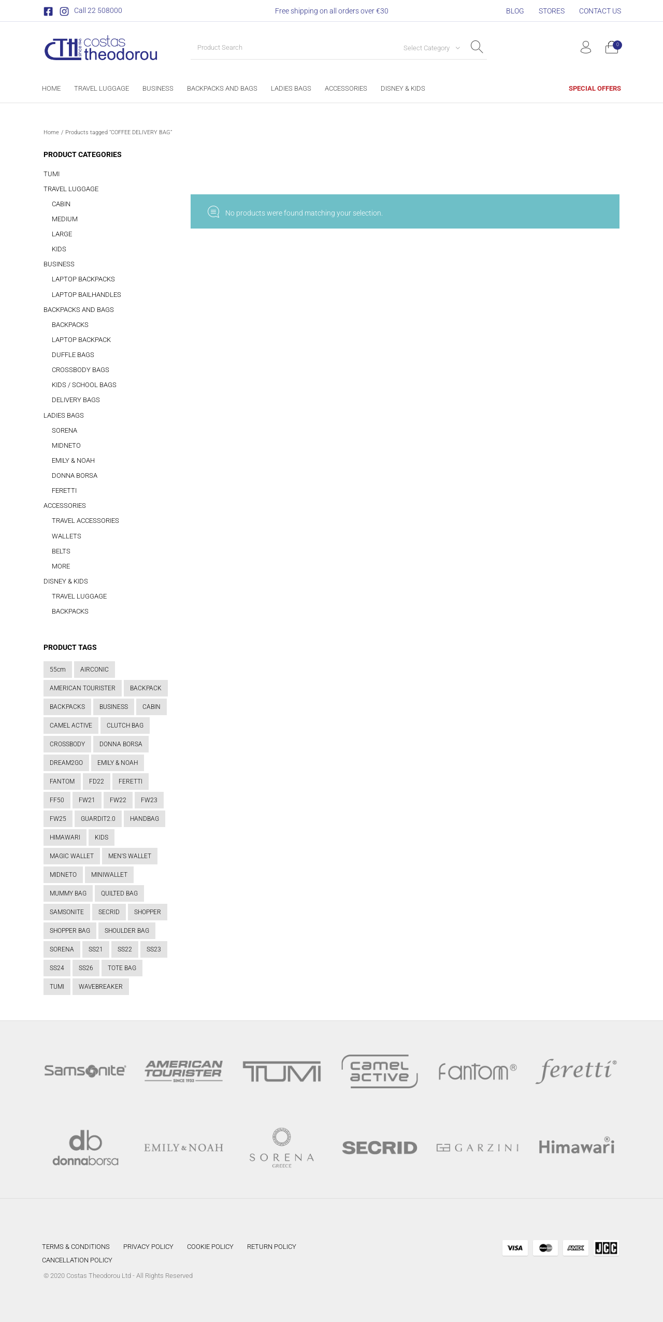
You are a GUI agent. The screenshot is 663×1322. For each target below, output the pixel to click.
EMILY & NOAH (73, 460)
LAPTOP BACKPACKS (83, 279)
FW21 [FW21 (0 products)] (87, 800)
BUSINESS (59, 264)
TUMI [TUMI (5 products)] (57, 986)
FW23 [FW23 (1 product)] (149, 800)
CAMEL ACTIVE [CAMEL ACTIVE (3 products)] (71, 725)
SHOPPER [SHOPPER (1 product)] (147, 912)
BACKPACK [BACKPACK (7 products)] (146, 688)
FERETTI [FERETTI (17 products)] (130, 781)
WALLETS (66, 536)
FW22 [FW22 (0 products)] (118, 800)
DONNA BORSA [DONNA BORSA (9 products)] (120, 744)
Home (51, 132)
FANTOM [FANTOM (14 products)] (62, 781)
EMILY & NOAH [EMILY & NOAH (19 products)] (117, 762)
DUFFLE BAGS (73, 355)
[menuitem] (515, 11)
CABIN (61, 204)
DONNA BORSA (74, 475)
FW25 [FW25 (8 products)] (58, 818)
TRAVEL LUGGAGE (71, 189)
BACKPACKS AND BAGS (79, 310)
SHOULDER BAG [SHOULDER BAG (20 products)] (127, 930)
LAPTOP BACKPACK (81, 340)
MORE (61, 566)
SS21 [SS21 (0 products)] (96, 949)
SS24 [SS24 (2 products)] (57, 968)
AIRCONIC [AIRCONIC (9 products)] (94, 669)
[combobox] (428, 48)
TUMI (52, 174)
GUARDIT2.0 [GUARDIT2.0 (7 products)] (98, 818)
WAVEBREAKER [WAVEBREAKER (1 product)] (101, 986)
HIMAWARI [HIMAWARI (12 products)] (65, 837)
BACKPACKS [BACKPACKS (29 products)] (67, 706)
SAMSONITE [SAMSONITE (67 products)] (67, 912)
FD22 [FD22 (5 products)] (96, 781)
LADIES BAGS (64, 415)
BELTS (61, 551)
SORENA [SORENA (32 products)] (62, 949)
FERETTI (64, 490)
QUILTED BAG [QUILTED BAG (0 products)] (119, 893)
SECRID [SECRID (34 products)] (109, 912)
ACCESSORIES (65, 505)
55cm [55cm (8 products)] (58, 669)
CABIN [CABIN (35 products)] (151, 706)
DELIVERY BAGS (76, 400)
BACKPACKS (70, 325)
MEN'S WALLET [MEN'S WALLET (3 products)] (129, 856)
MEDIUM (65, 219)
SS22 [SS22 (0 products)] (125, 949)
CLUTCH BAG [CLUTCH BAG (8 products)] (125, 725)
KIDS (59, 249)
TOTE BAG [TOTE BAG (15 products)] (122, 968)
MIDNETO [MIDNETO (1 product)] (63, 874)
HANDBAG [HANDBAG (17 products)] (144, 818)
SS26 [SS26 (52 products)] (86, 968)
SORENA (64, 430)
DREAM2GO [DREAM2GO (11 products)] (66, 762)
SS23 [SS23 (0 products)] (154, 949)
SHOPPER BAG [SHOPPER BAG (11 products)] (70, 930)
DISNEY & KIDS (66, 581)
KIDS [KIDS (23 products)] (101, 837)
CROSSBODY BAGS (80, 370)
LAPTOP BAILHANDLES (86, 294)
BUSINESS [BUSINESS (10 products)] (113, 706)
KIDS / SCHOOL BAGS (84, 385)
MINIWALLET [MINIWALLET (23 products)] (109, 874)
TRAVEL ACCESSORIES (85, 520)
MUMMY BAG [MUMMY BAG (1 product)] (68, 893)
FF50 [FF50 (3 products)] (57, 800)
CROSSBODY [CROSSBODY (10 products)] (67, 744)
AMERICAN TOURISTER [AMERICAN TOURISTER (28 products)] (83, 688)
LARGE (62, 234)
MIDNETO (66, 445)
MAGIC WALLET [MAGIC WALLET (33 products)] (72, 856)
